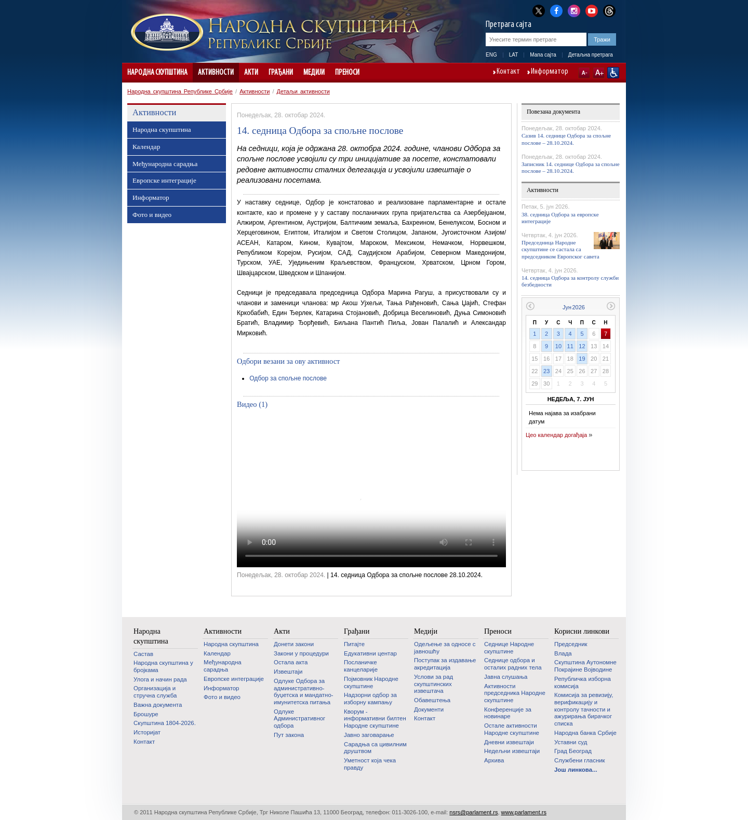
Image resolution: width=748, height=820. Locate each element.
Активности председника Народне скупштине (514, 693)
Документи (429, 709)
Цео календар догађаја (556, 435)
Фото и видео (151, 214)
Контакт (508, 72)
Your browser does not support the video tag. (371, 491)
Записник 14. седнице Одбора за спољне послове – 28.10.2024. (571, 167)
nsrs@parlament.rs (473, 812)
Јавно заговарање (369, 735)
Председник (570, 644)
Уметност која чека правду (370, 764)
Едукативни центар (370, 653)
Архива (494, 760)
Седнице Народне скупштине (509, 647)
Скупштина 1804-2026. (164, 723)
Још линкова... (575, 770)
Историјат (147, 732)
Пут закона (289, 735)
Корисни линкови (581, 631)
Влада (563, 653)
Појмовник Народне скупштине (371, 682)
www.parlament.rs (523, 812)
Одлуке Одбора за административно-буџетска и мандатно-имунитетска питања (303, 691)
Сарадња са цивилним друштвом (375, 748)
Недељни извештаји (512, 751)
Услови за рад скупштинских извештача (433, 684)
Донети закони (294, 644)
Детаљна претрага (590, 55)
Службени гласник (579, 760)
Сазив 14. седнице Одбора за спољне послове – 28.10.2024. (566, 138)
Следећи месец (611, 306)
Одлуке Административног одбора (299, 718)
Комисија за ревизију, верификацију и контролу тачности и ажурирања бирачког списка (583, 709)
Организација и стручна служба (155, 692)
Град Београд (573, 751)
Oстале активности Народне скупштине (511, 729)
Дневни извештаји (509, 742)
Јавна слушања (505, 677)
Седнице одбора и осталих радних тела (513, 664)
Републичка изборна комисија (582, 682)
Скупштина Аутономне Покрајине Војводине (585, 666)
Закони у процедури (301, 653)
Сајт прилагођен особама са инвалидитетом (613, 72)
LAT (513, 55)
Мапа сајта (543, 55)
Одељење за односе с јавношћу (444, 647)
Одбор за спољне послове (288, 378)
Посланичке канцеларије (361, 666)
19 (582, 359)
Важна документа (157, 705)
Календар (146, 147)
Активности (216, 73)
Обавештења (432, 700)
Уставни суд (570, 742)
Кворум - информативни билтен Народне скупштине (375, 718)
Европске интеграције (164, 180)
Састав (143, 654)
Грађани (281, 73)
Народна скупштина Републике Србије (180, 91)
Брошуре (145, 714)
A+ (599, 72)
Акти (251, 73)
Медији (314, 73)
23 (546, 371)
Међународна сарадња (164, 164)
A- (584, 72)
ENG (491, 55)
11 (570, 346)
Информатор (549, 72)
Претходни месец (530, 306)
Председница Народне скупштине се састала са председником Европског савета (560, 249)
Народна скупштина (157, 73)
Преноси (347, 73)
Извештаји (288, 671)
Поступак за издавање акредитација (445, 664)
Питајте (354, 644)
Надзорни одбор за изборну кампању (370, 698)
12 (582, 346)
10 (558, 346)
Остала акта (291, 662)
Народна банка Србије (585, 733)
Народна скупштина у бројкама (163, 666)
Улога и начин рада (160, 679)
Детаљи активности (303, 91)
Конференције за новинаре (507, 713)
